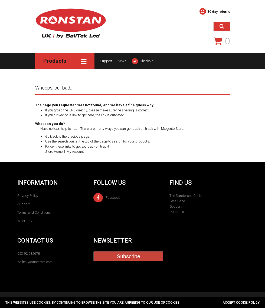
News (122, 61)
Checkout (146, 61)
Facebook (106, 197)
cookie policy (248, 302)
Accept (229, 302)
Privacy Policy (27, 196)
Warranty (24, 221)
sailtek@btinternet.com (35, 262)
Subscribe (128, 256)
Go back (51, 136)
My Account (75, 152)
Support (106, 61)
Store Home (54, 152)
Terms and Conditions (34, 212)
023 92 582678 (28, 253)
